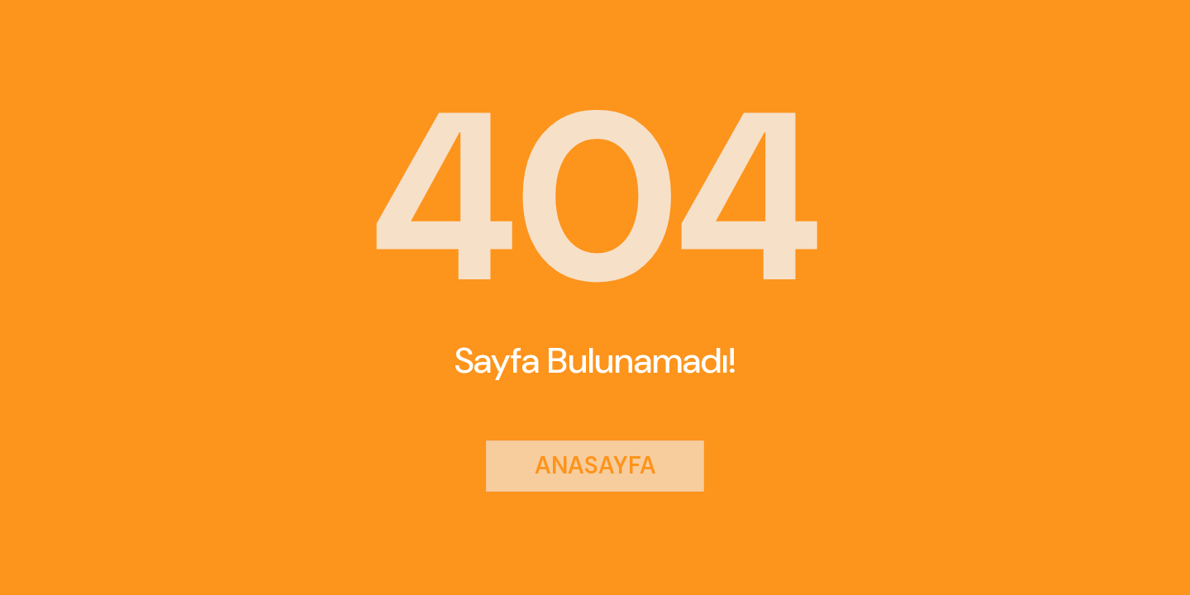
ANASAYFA (595, 465)
